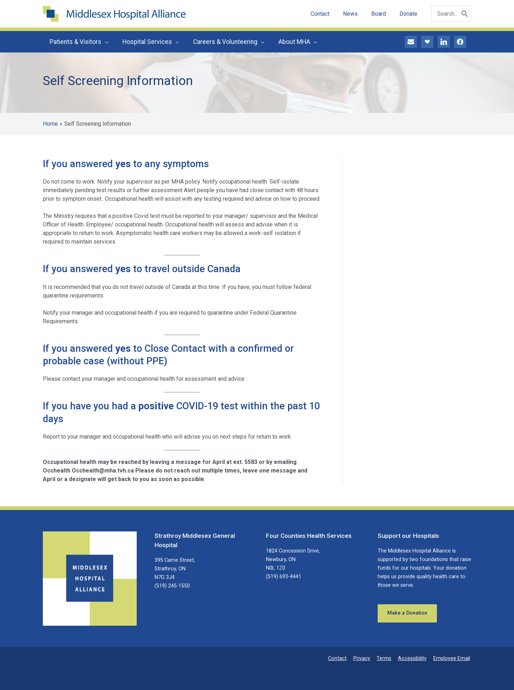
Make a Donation (408, 613)
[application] (104, 41)
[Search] (465, 13)
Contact (345, 658)
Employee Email (452, 658)
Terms (388, 658)
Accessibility (415, 658)
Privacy (367, 658)
